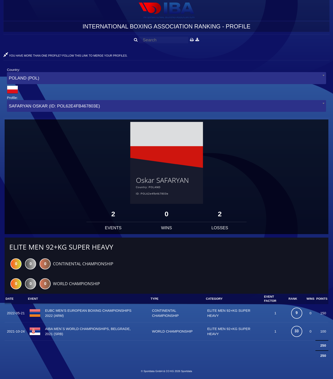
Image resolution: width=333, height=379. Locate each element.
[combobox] (166, 78)
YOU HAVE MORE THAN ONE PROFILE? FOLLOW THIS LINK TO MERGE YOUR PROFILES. (65, 55)
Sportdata (186, 371)
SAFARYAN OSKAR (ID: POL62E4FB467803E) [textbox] (54, 106)
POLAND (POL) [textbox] (24, 78)
